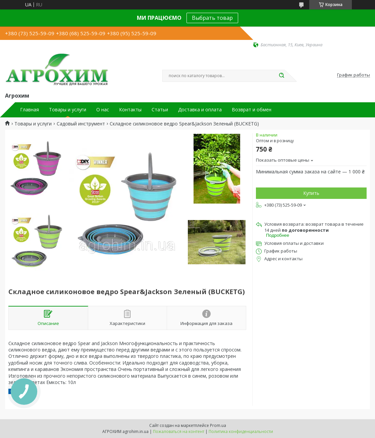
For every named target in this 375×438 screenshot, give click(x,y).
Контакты (130, 109)
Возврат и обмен (251, 109)
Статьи (160, 109)
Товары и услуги (67, 109)
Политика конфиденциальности (241, 431)
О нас (102, 109)
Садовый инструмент (81, 124)
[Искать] (281, 76)
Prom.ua (218, 425)
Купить (311, 193)
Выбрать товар (212, 17)
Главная (29, 109)
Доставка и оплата (200, 109)
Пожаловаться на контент (178, 431)
